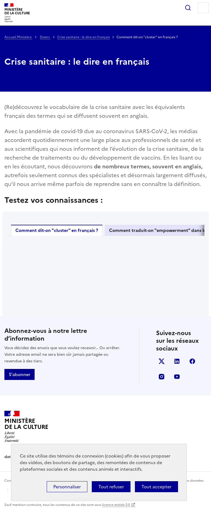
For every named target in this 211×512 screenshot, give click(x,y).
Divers (45, 37)
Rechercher (187, 7)
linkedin (176, 361)
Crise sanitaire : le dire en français (83, 37)
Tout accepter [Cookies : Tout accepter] (156, 486)
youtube (176, 376)
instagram (161, 376)
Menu (203, 7)
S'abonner (19, 374)
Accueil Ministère (18, 37)
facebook (192, 361)
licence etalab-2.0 (116, 504)
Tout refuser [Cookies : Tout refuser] (111, 486)
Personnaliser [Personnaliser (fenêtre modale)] (67, 486)
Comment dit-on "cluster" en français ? (56, 230)
